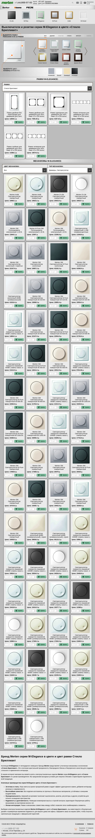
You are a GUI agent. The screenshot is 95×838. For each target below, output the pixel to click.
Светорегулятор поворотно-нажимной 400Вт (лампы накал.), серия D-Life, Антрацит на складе (81, 604)
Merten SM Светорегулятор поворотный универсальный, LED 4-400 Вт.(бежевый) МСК (14, 537)
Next (86, 51)
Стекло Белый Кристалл (54, 50)
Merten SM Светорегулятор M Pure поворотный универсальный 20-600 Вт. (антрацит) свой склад (81, 470)
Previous (35, 51)
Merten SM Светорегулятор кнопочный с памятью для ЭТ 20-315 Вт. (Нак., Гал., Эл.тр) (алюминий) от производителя (14, 266)
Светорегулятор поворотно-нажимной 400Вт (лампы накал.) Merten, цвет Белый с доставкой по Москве (81, 367)
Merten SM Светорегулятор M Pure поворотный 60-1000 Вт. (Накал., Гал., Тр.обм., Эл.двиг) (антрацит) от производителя (14, 436)
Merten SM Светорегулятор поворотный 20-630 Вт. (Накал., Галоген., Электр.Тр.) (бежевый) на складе (81, 334)
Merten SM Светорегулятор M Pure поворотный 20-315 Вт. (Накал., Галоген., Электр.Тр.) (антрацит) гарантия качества (59, 300)
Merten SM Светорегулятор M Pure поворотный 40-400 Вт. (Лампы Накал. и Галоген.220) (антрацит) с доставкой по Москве (36, 368)
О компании (79, 824)
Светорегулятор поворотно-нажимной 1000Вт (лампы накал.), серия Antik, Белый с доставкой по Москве (14, 570)
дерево (52, 36)
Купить (19, 122)
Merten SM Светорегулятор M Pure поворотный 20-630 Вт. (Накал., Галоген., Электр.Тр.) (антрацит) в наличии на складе (58, 334)
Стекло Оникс (54, 63)
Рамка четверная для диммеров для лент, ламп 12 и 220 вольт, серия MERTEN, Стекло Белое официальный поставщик (36, 151)
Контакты (48, 1)
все (45, 36)
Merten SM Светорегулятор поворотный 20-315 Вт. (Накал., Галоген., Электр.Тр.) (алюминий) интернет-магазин (36, 300)
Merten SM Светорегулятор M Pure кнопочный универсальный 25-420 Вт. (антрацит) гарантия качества (59, 266)
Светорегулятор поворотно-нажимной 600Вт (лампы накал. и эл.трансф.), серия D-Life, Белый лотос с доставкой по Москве (59, 673)
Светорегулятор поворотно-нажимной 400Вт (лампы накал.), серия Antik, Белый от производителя (58, 604)
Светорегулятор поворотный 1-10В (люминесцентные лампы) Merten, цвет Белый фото (81, 232)
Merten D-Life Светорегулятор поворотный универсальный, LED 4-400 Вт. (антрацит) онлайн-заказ (59, 199)
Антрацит (75, 75)
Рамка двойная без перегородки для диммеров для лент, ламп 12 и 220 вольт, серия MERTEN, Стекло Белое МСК (14, 117)
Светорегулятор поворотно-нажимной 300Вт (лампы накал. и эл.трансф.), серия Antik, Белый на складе (14, 604)
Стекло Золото (42, 63)
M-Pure (54, 21)
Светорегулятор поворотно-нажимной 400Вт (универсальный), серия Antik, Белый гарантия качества (59, 638)
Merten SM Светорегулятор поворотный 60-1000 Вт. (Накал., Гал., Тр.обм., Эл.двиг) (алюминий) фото (81, 402)
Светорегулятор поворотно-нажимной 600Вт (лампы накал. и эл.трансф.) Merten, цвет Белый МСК (14, 367)
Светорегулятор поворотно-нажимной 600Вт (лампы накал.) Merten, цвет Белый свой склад (58, 401)
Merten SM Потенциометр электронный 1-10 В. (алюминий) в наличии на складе (14, 232)
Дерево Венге (78, 63)
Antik (69, 21)
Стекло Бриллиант (42, 50)
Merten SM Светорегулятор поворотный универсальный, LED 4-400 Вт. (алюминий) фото (59, 504)
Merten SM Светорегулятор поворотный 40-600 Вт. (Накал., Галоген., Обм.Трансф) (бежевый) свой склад (36, 402)
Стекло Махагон (66, 63)
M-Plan (26, 21)
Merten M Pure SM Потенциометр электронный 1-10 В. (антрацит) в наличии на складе (36, 232)
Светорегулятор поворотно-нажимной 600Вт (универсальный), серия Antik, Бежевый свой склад (36, 706)
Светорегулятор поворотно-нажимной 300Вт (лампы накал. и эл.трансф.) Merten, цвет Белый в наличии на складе (14, 334)
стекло (69, 36)
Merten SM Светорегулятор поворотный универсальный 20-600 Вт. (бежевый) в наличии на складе (14, 504)
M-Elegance (40, 21)
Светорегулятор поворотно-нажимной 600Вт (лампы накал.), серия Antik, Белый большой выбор (14, 706)
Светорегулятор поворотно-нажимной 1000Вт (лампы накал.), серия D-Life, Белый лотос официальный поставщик (59, 571)
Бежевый (67, 75)
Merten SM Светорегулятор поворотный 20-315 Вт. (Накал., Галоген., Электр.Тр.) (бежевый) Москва (81, 300)
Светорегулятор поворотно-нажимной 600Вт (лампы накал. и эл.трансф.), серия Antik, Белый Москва (14, 672)
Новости (90, 824)
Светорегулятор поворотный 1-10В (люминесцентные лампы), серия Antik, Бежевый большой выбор (81, 707)
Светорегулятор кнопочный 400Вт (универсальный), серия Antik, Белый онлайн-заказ (59, 537)
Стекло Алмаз (66, 49)
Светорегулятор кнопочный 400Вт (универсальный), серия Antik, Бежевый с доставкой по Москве (36, 537)
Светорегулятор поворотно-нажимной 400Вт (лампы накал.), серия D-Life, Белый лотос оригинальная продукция (14, 639)
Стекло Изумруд (78, 50)
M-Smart (83, 21)
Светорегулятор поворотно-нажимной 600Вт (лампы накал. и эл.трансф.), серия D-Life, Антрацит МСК (36, 672)
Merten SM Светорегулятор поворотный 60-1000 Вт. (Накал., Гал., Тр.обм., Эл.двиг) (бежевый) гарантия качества (36, 436)
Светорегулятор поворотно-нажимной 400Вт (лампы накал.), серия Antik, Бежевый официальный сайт (36, 604)
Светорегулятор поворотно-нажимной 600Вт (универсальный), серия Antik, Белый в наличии (59, 706)
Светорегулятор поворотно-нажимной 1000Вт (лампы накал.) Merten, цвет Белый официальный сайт (59, 435)
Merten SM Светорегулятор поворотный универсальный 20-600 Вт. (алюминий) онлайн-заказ (59, 470)
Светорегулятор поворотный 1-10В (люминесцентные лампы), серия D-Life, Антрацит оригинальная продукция (14, 741)
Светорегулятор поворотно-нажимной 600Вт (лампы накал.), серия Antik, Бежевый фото (81, 672)
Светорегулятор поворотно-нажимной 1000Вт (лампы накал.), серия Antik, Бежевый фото (81, 537)
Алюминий (51, 75)
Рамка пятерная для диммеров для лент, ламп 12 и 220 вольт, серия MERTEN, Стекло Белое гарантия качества (81, 117)
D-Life (12, 21)
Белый (59, 75)
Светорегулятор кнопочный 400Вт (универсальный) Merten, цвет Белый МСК (14, 299)
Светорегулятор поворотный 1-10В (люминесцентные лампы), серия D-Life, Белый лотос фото (36, 740)
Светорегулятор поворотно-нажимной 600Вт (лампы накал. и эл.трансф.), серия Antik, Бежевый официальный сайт (81, 639)
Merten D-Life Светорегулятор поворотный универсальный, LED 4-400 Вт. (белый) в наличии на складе (81, 199)
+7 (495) (23, 3)
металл (78, 36)
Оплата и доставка (51, 3)
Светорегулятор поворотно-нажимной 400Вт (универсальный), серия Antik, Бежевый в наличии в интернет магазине (36, 639)
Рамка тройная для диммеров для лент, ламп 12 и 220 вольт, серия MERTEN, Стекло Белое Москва (14, 150)
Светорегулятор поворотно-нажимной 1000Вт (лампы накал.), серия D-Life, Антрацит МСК (37, 570)
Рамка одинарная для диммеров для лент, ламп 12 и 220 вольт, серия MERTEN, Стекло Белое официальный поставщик (59, 117)
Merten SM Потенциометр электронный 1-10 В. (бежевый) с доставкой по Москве (59, 232)
